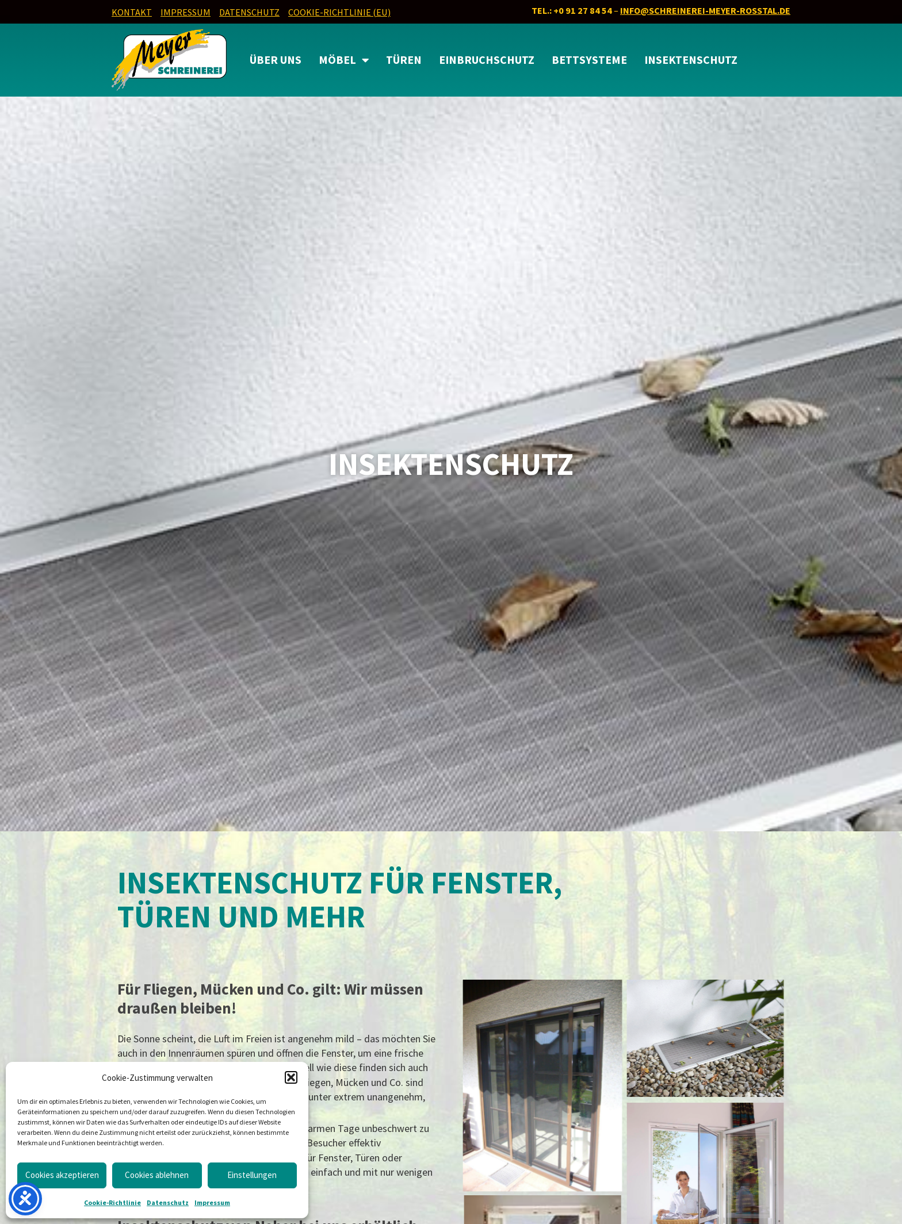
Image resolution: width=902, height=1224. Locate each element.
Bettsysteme (589, 60)
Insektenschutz (690, 60)
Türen (404, 60)
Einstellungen (252, 1174)
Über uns (275, 60)
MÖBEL (344, 60)
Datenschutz (168, 1202)
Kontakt (132, 12)
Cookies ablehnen (157, 1174)
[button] (291, 1077)
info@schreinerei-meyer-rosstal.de (705, 10)
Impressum (212, 1202)
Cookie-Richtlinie (112, 1202)
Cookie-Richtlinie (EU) (339, 12)
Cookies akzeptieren (62, 1174)
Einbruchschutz (486, 60)
